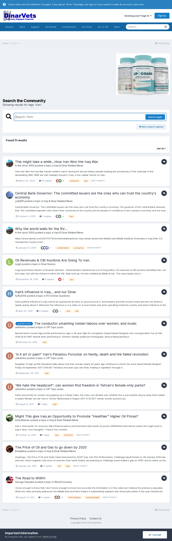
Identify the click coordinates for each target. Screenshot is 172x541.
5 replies (42, 311)
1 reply (42, 404)
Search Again (155, 117)
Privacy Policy (78, 518)
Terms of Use (49, 536)
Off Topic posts (54, 327)
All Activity (50, 26)
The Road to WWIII (30, 478)
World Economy (63, 481)
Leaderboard (69, 26)
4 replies (44, 497)
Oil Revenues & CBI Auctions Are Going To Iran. (52, 260)
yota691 (19, 201)
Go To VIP (103, 26)
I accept (155, 534)
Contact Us (95, 518)
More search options (151, 126)
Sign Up (162, 15)
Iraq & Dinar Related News (68, 165)
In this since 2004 (24, 165)
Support (35, 26)
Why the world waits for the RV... (41, 229)
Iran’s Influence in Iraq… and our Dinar (45, 292)
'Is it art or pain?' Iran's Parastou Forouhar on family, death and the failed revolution (81, 354)
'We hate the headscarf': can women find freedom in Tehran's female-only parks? (80, 385)
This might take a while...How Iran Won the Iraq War (56, 162)
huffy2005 (20, 295)
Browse (9, 26)
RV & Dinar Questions (58, 295)
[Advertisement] (31, 73)
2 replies (46, 466)
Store (22, 26)
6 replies (48, 279)
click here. (138, 4)
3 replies (45, 216)
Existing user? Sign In (138, 15)
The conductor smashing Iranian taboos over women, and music (85, 323)
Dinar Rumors (48, 264)
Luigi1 (18, 264)
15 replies (45, 180)
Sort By (161, 149)
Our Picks (87, 26)
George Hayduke (24, 481)
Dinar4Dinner (22, 420)
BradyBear (21, 451)
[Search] (144, 26)
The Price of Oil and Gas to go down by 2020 (51, 447)
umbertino (20, 327)
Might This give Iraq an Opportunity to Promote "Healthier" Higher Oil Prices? (76, 416)
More (117, 26)
